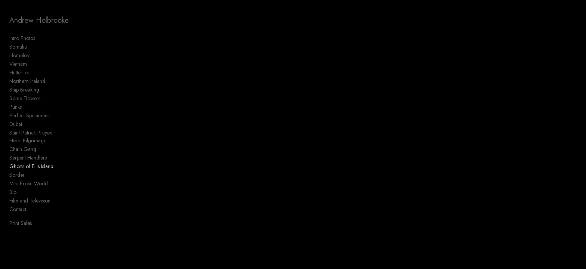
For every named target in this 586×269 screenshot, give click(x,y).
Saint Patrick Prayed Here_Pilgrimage (31, 136)
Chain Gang (22, 149)
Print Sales (20, 223)
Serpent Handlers (28, 157)
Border (17, 175)
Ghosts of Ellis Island (31, 166)
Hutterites (19, 72)
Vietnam (18, 64)
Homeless (19, 55)
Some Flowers (24, 98)
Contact (17, 209)
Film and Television (29, 200)
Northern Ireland (27, 81)
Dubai (15, 124)
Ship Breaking (24, 89)
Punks (15, 107)
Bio (12, 192)
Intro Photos (22, 38)
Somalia (18, 46)
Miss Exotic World (28, 183)
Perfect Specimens (29, 115)
